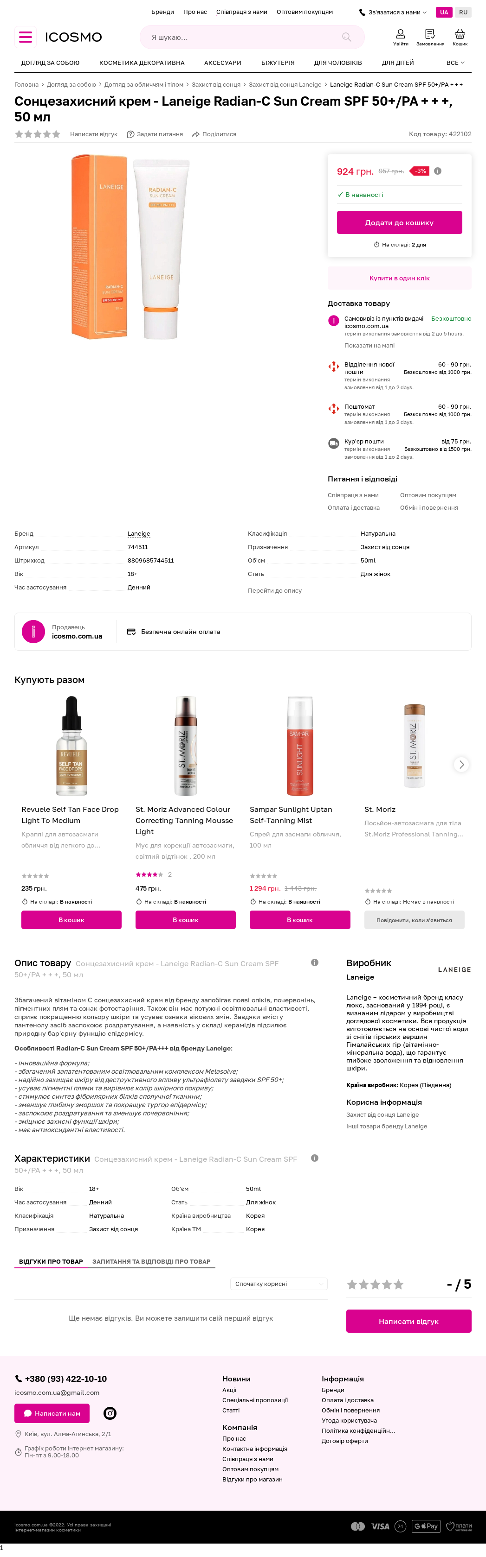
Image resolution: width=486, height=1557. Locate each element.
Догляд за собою (50, 62)
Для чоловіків (338, 62)
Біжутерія (278, 62)
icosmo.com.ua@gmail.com (56, 1392)
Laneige (139, 533)
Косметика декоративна (142, 62)
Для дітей (398, 62)
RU (463, 12)
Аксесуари (222, 62)
